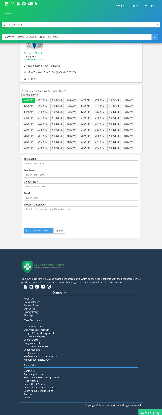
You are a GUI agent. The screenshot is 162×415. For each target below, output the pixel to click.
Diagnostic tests (32, 343)
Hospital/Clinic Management (39, 333)
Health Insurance (33, 353)
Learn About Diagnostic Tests (40, 387)
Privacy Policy (31, 311)
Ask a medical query (34, 336)
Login (134, 5)
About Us (29, 298)
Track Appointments (35, 374)
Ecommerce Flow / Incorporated (41, 377)
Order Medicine (32, 349)
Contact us (29, 370)
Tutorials (28, 394)
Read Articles (31, 380)
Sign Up (149, 5)
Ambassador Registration (37, 359)
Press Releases (32, 302)
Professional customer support (40, 356)
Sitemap (28, 315)
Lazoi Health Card (33, 326)
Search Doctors (32, 339)
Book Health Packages (36, 346)
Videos (27, 397)
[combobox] (83, 24)
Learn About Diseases (36, 384)
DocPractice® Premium (36, 329)
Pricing (120, 5)
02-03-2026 (30, 95)
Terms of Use (31, 305)
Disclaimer (29, 308)
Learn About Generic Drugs (38, 390)
